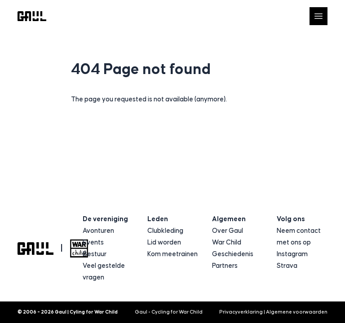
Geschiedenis (232, 254)
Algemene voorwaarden (296, 312)
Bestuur (94, 254)
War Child (226, 242)
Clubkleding (165, 230)
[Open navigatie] (318, 16)
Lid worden (164, 242)
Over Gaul (227, 230)
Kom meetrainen (172, 254)
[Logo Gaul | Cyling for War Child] (32, 16)
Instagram (292, 254)
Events (93, 242)
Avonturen (98, 230)
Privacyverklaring (241, 312)
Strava (287, 265)
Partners (225, 265)
